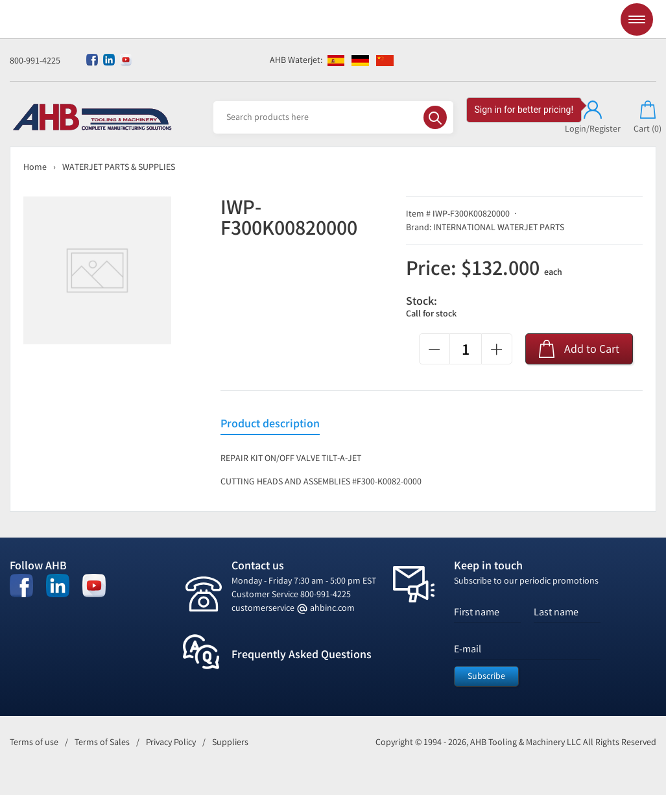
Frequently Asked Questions (302, 654)
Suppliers (230, 742)
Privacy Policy (171, 742)
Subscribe (486, 676)
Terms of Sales (102, 742)
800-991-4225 (35, 60)
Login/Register (593, 117)
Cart (647, 117)
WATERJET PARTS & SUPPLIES (118, 166)
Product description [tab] (270, 424)
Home (35, 166)
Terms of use (34, 742)
